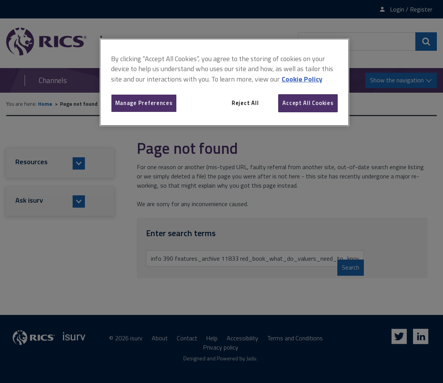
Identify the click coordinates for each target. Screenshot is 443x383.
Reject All (245, 102)
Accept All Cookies (307, 102)
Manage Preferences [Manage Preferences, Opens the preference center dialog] (144, 102)
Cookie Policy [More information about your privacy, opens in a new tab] (302, 79)
